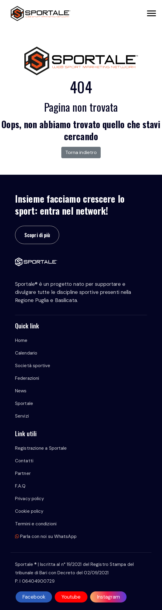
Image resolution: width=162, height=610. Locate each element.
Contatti (24, 461)
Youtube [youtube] (71, 596)
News (20, 391)
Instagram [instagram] (108, 596)
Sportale (24, 403)
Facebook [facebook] (33, 596)
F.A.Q (20, 486)
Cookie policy (29, 511)
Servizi (22, 416)
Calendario (26, 353)
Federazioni (27, 378)
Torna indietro (81, 152)
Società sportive (32, 366)
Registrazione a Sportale (41, 448)
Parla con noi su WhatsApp (46, 536)
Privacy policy (29, 499)
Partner (23, 473)
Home (21, 340)
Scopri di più (37, 235)
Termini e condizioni (36, 524)
